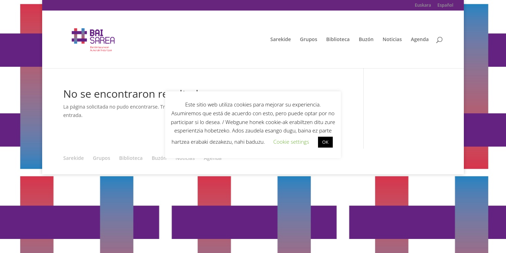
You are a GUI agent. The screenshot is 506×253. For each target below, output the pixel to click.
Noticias (392, 40)
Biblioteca (338, 40)
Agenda (420, 40)
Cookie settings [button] (291, 141)
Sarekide (280, 40)
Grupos (308, 40)
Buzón (366, 40)
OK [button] (325, 142)
